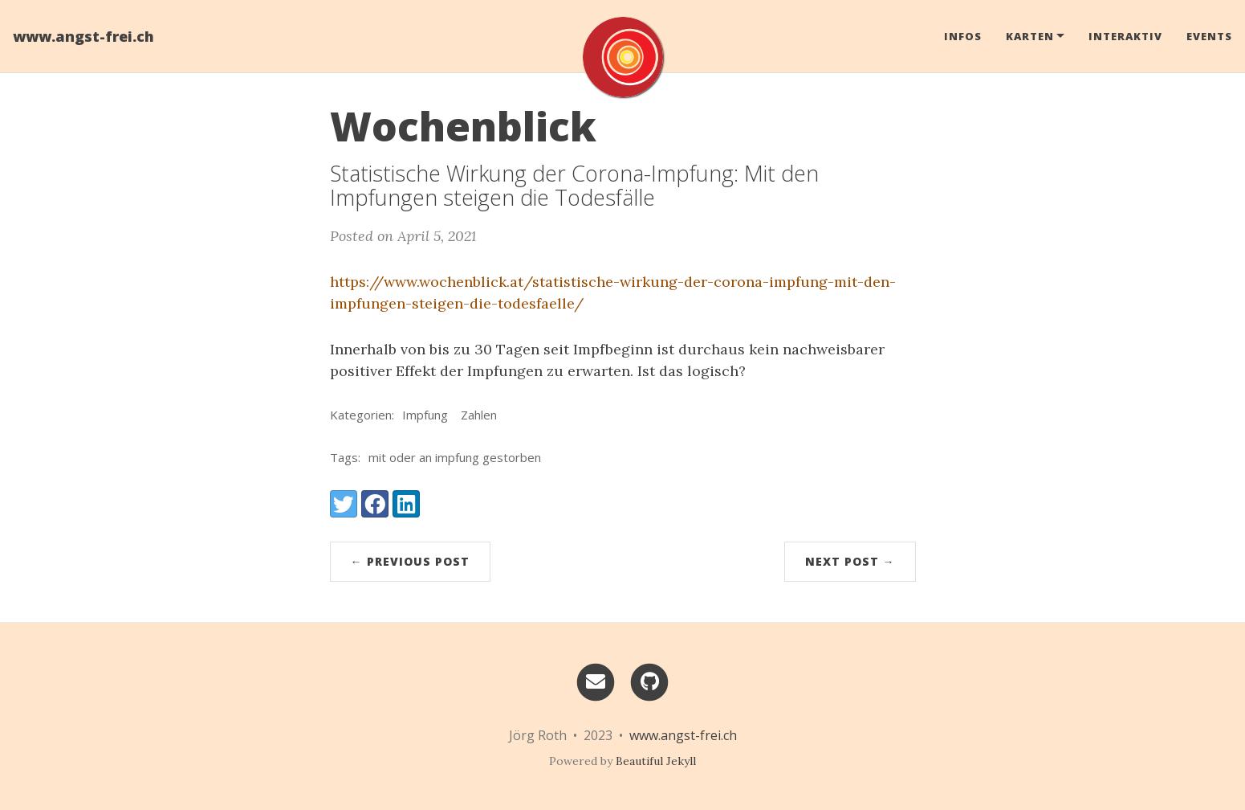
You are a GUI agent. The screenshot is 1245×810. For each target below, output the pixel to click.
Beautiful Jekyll (656, 761)
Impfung (425, 415)
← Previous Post (410, 561)
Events (1209, 36)
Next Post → (850, 561)
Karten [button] (1030, 36)
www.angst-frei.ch (83, 36)
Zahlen (479, 415)
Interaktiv (1125, 36)
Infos (963, 36)
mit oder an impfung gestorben (454, 457)
